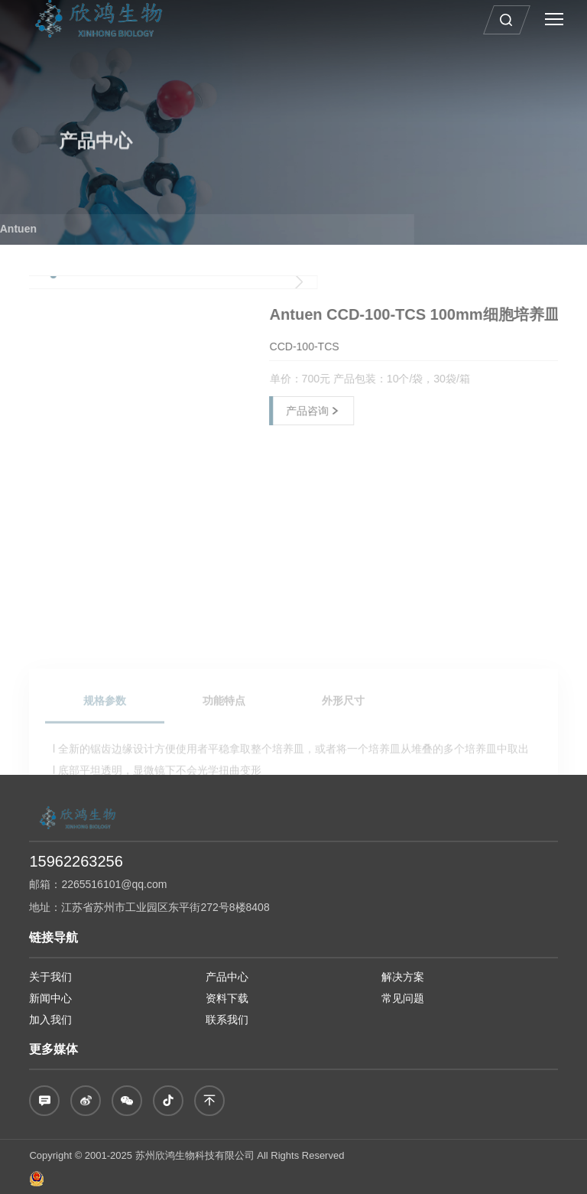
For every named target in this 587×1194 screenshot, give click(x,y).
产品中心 (227, 977)
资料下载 (227, 998)
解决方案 (402, 977)
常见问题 (402, 998)
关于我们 (50, 977)
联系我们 (227, 1019)
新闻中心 (50, 998)
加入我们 (50, 1019)
